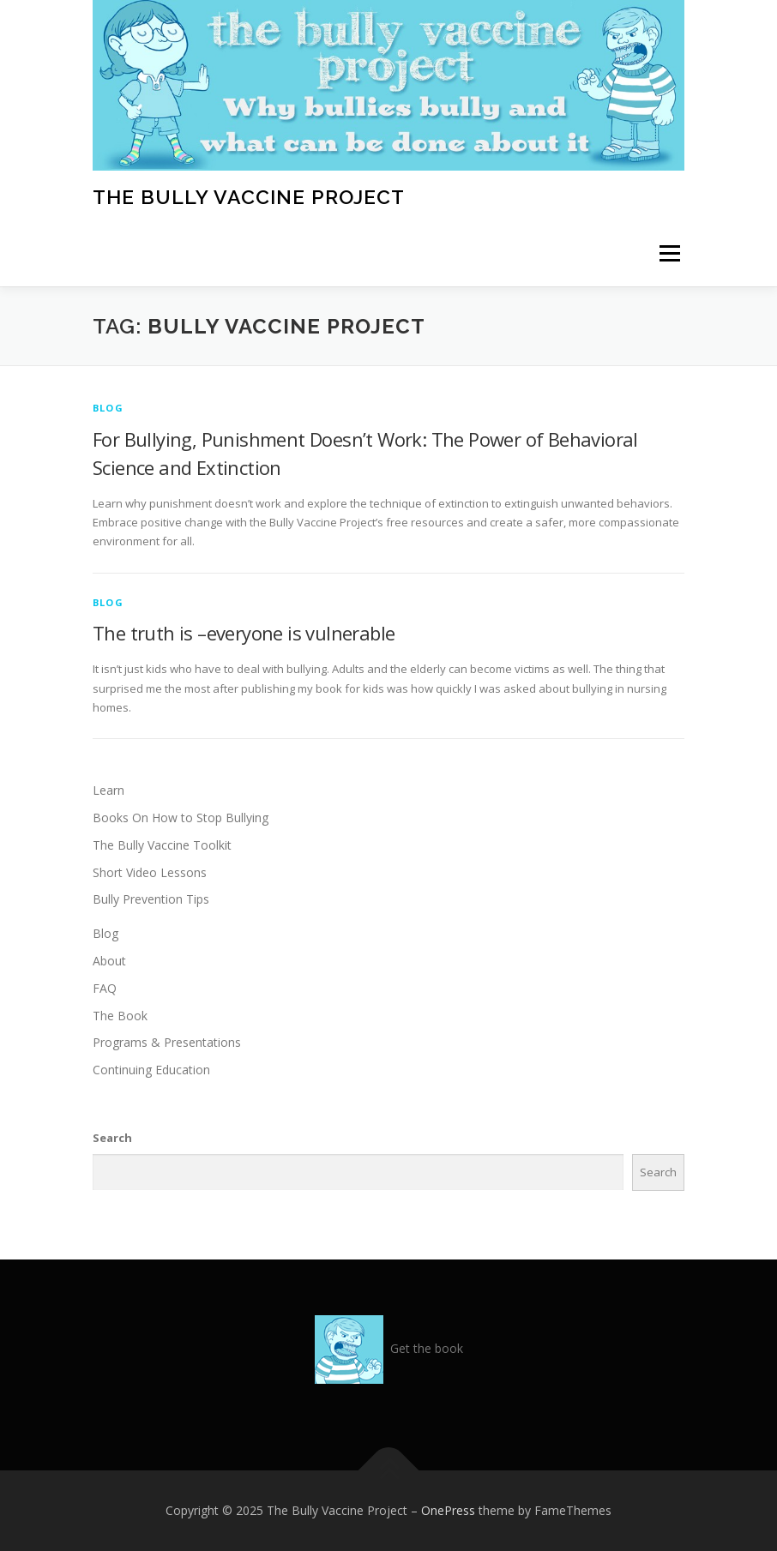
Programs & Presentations (167, 1042)
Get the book (426, 1348)
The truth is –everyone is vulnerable (244, 633)
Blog (108, 407)
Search (112, 1137)
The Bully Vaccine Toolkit (162, 845)
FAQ (105, 988)
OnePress (448, 1510)
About (109, 961)
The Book (120, 1015)
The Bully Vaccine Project (249, 195)
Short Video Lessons (150, 872)
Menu (669, 254)
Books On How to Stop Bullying (180, 817)
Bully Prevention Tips (151, 899)
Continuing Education (151, 1069)
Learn (108, 790)
